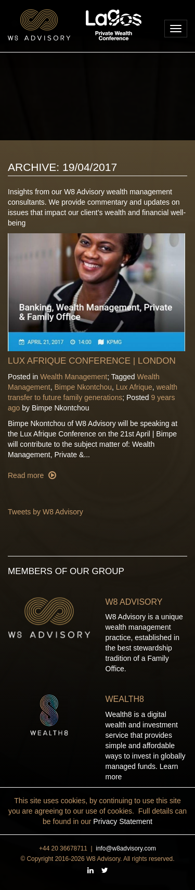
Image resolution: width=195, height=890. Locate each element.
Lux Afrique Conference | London (92, 361)
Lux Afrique (134, 387)
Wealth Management (73, 377)
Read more (27, 475)
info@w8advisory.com (126, 848)
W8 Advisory (134, 601)
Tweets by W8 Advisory (45, 512)
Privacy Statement (122, 821)
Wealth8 (125, 699)
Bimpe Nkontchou (83, 387)
